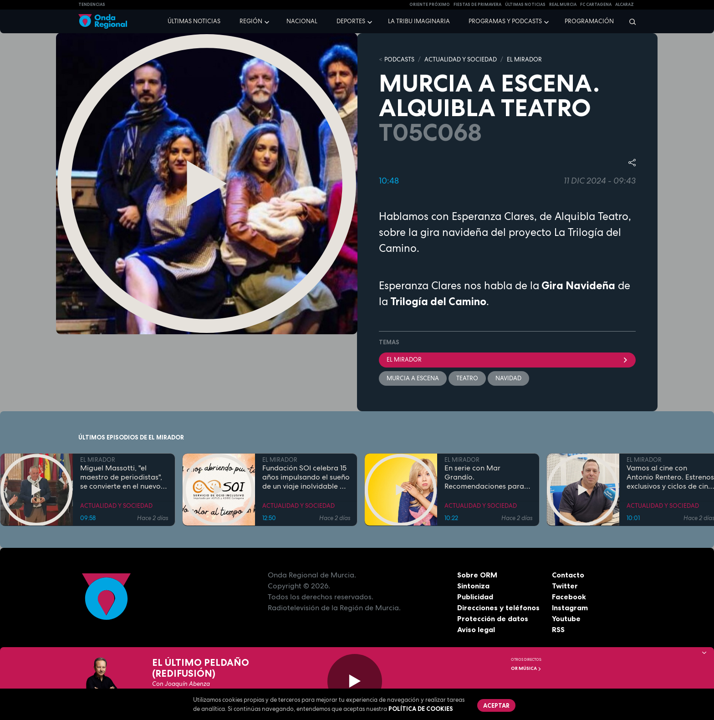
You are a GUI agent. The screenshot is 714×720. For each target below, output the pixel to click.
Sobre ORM (477, 574)
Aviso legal (476, 629)
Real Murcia (562, 4)
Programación (589, 21)
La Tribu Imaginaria (419, 21)
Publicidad (475, 596)
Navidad (508, 378)
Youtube (566, 618)
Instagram (570, 607)
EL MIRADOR (524, 59)
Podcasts (399, 59)
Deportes (351, 21)
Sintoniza (473, 585)
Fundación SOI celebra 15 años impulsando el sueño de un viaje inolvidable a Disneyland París (306, 476)
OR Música (526, 668)
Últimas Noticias (525, 4)
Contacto (568, 574)
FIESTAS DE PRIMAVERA (477, 4)
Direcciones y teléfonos (498, 607)
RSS (558, 629)
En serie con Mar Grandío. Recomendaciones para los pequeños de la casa (484, 476)
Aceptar (496, 705)
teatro (467, 378)
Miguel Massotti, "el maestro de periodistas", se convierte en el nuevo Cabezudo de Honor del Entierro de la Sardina (121, 476)
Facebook (569, 596)
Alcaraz (624, 4)
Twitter (565, 585)
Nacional (301, 21)
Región (251, 21)
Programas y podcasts (505, 21)
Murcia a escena (413, 378)
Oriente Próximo (429, 4)
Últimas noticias (194, 21)
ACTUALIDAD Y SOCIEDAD (460, 59)
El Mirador (507, 359)
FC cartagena (596, 4)
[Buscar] (629, 21)
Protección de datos (492, 618)
